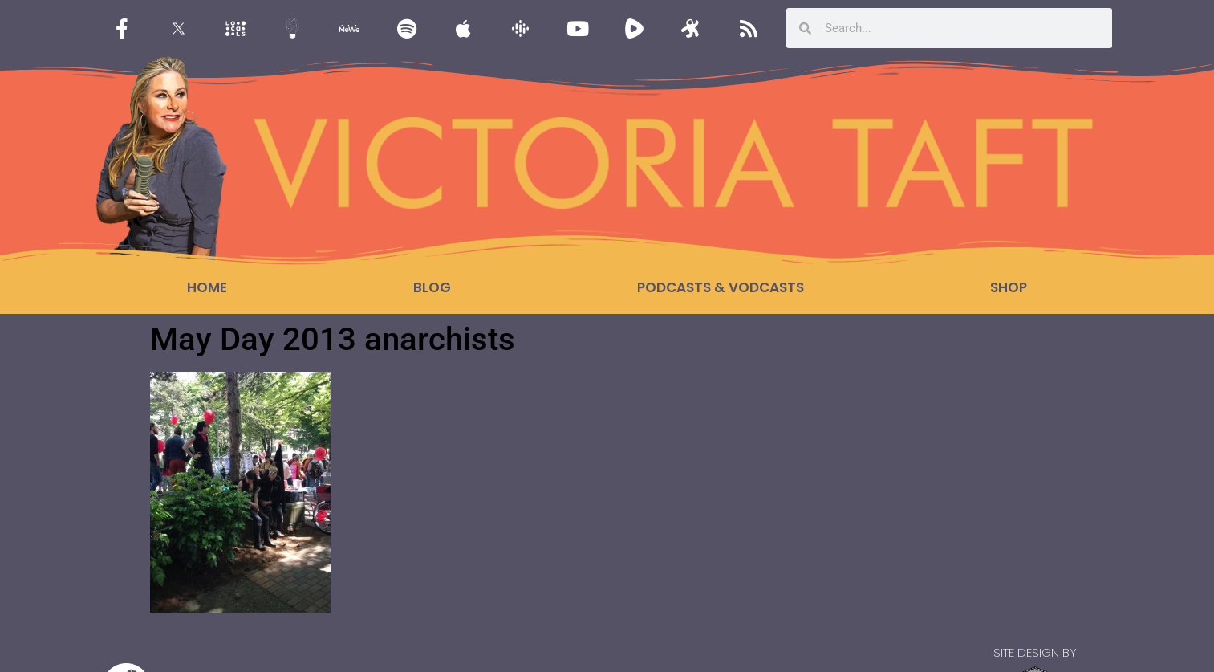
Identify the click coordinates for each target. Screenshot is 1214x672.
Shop (1008, 287)
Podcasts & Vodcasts (720, 287)
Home (207, 287)
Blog (432, 287)
